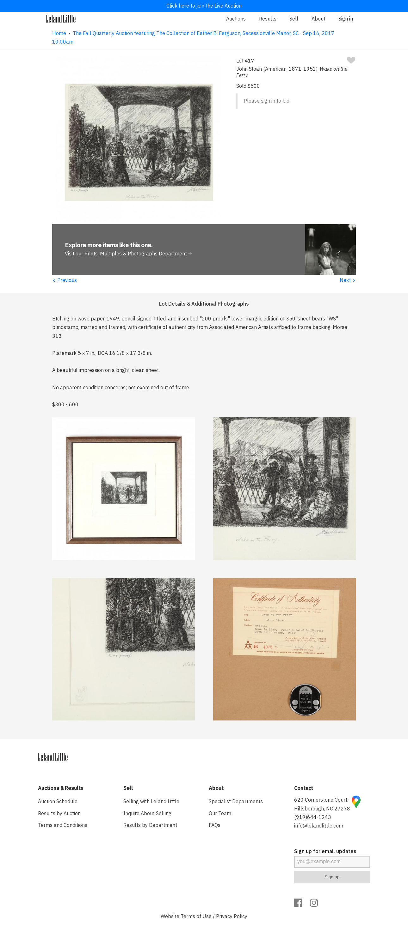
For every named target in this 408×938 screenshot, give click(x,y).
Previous (64, 280)
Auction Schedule (57, 801)
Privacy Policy (231, 916)
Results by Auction (59, 813)
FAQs (214, 825)
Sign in (345, 18)
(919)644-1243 (312, 817)
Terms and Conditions (62, 825)
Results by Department (150, 825)
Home (59, 33)
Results (267, 18)
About (318, 18)
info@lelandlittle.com (318, 825)
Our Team (220, 813)
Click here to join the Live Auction (204, 6)
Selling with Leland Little (151, 801)
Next (348, 280)
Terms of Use (196, 916)
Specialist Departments (236, 801)
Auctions (236, 18)
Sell (293, 18)
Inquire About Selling (147, 813)
